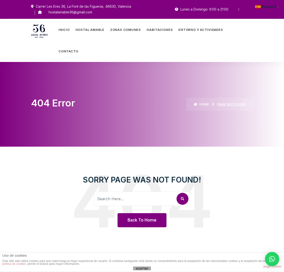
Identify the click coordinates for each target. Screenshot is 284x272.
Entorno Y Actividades (200, 30)
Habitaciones (160, 30)
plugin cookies (272, 266)
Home (201, 104)
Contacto (68, 51)
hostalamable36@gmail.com (70, 12)
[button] (272, 259)
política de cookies (14, 264)
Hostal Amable (89, 30)
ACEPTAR (142, 268)
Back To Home (142, 220)
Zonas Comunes (125, 30)
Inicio (64, 30)
